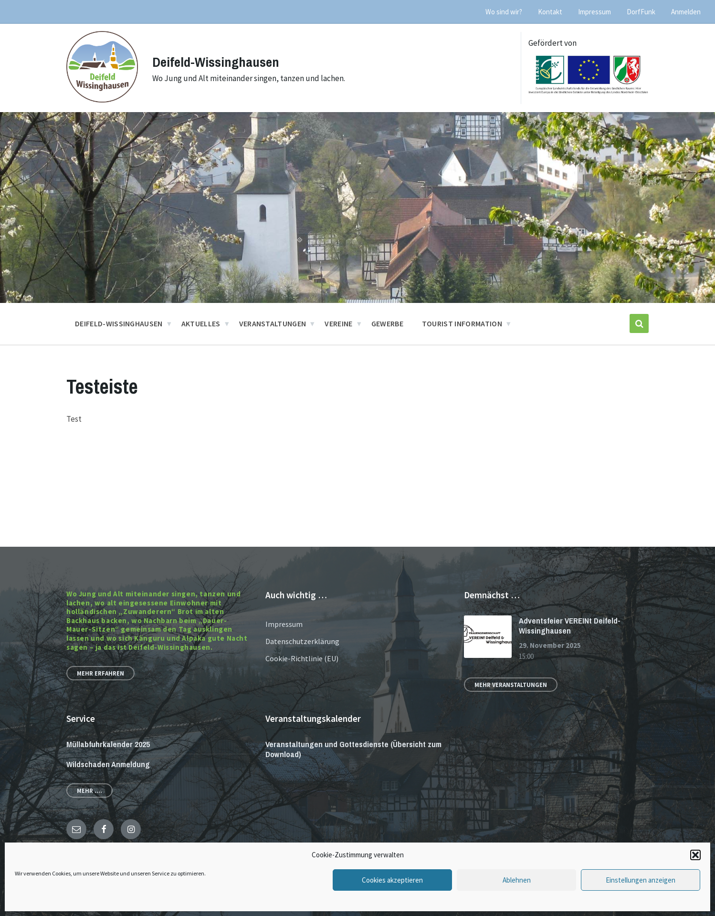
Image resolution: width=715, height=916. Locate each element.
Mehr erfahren (100, 673)
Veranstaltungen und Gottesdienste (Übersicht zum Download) (353, 749)
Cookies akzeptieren (392, 880)
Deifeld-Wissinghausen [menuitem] (119, 323)
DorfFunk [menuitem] (641, 11)
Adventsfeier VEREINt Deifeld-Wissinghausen (569, 625)
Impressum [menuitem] (594, 11)
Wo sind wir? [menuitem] (503, 11)
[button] (695, 855)
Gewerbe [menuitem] (387, 323)
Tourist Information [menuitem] (462, 323)
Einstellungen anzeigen (640, 880)
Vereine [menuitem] (338, 323)
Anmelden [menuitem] (686, 11)
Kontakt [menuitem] (550, 11)
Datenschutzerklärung (302, 641)
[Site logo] (102, 99)
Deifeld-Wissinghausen (218, 61)
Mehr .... (89, 790)
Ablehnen (517, 880)
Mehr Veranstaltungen (510, 684)
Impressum (284, 624)
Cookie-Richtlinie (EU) (301, 658)
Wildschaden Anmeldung (108, 764)
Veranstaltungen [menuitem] (272, 323)
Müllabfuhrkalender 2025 (108, 744)
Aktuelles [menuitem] (201, 323)
